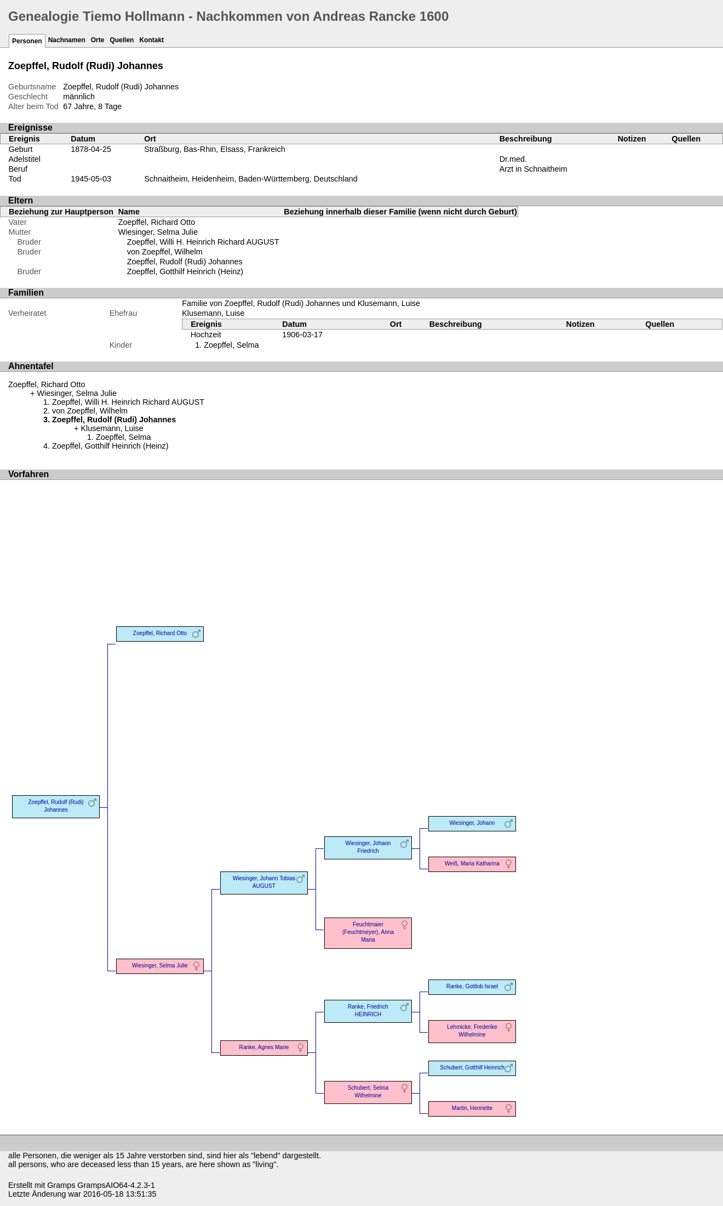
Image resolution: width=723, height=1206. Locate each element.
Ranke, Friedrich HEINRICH (368, 1010)
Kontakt (151, 40)
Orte (98, 40)
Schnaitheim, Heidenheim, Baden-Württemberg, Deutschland (251, 178)
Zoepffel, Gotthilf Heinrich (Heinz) (185, 271)
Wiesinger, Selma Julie (158, 232)
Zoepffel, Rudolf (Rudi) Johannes (185, 261)
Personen (27, 41)
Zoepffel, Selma (231, 345)
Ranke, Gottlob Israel (472, 986)
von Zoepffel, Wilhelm (165, 251)
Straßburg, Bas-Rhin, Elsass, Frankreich (214, 149)
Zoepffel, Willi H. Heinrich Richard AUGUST (203, 241)
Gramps (61, 1185)
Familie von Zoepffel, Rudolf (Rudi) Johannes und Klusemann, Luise (301, 303)
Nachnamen (66, 40)
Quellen (122, 40)
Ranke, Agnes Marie (264, 1047)
